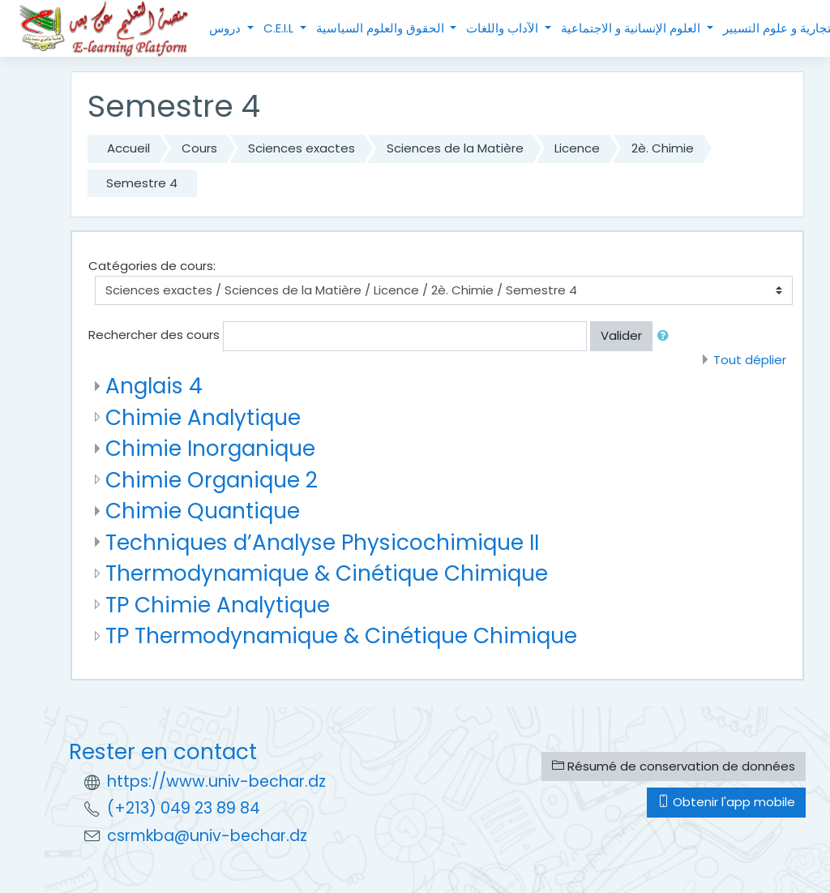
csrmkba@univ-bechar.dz (207, 836)
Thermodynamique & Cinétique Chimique (326, 573)
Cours (199, 148)
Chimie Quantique (202, 511)
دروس (226, 27)
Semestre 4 (142, 182)
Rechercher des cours (154, 334)
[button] (666, 336)
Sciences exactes (301, 148)
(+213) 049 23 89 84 (183, 808)
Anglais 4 (154, 386)
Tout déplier (749, 359)
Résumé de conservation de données (673, 766)
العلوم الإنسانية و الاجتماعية (632, 27)
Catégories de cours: (152, 265)
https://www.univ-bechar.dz (216, 781)
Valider (621, 335)
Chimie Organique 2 (211, 480)
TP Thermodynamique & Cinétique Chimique (341, 635)
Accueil (128, 148)
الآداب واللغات (503, 27)
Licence (577, 148)
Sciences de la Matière (455, 148)
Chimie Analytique (203, 417)
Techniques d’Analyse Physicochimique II (322, 542)
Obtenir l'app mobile (726, 801)
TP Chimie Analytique (217, 605)
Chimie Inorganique (210, 448)
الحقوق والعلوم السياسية (381, 27)
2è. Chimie (662, 148)
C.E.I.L (280, 27)
